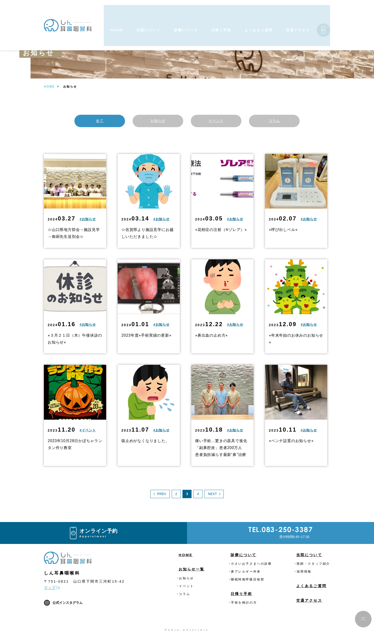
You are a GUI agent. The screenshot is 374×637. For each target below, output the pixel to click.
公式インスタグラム (63, 604)
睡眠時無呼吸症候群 (247, 580)
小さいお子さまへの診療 (251, 564)
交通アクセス (308, 601)
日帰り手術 (239, 595)
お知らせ (158, 121)
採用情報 (304, 572)
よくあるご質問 (310, 587)
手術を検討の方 (244, 604)
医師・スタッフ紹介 (313, 564)
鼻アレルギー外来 (246, 572)
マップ (49, 589)
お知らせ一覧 (193, 570)
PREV (161, 495)
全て (100, 121)
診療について (242, 556)
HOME (49, 86)
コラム (274, 121)
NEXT (212, 495)
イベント (216, 121)
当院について (308, 556)
